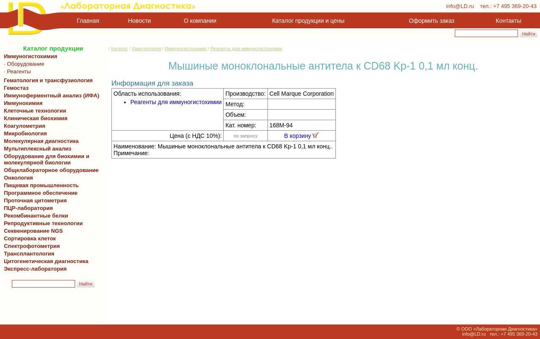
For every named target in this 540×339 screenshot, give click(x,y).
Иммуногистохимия (29, 56)
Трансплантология (27, 253)
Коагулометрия (24, 126)
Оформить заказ (431, 20)
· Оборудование (22, 64)
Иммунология (146, 48)
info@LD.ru (460, 6)
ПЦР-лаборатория (27, 208)
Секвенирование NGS (32, 231)
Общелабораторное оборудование (50, 170)
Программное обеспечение (41, 193)
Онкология (18, 178)
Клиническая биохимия (34, 118)
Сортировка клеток (28, 238)
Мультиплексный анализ (37, 148)
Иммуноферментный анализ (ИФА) (50, 95)
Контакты (508, 20)
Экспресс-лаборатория (35, 269)
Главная (88, 20)
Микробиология (25, 133)
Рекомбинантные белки (34, 216)
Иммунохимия (23, 103)
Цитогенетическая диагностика (44, 261)
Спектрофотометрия (32, 246)
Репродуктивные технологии (42, 223)
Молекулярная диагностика (39, 141)
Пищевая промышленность (41, 185)
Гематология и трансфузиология (47, 80)
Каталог (119, 48)
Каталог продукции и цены (308, 20)
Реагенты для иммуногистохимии (246, 48)
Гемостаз (16, 88)
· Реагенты (16, 71)
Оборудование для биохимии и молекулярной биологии (45, 159)
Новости (140, 20)
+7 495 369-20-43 (515, 6)
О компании (199, 20)
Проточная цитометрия (34, 200)
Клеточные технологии (33, 111)
